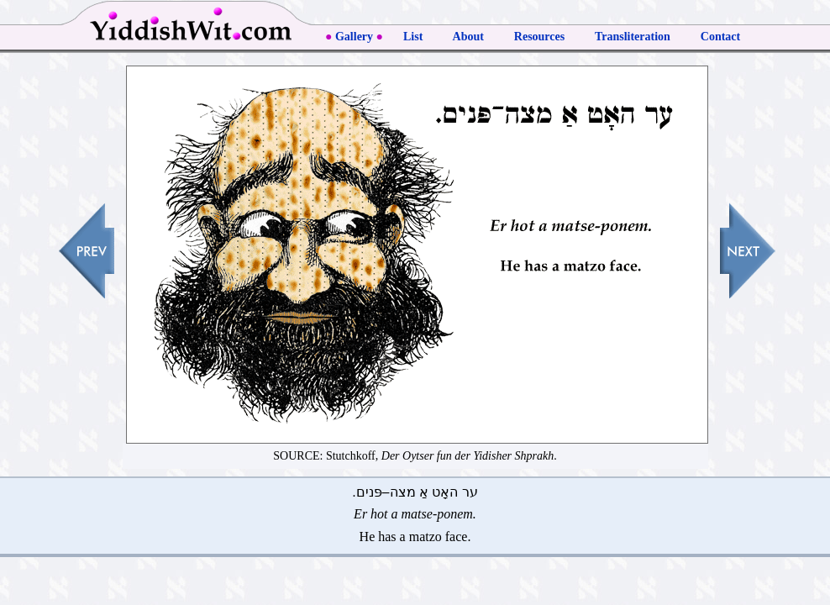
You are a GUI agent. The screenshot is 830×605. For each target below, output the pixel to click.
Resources (539, 36)
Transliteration (632, 36)
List (413, 36)
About (468, 36)
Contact (720, 36)
